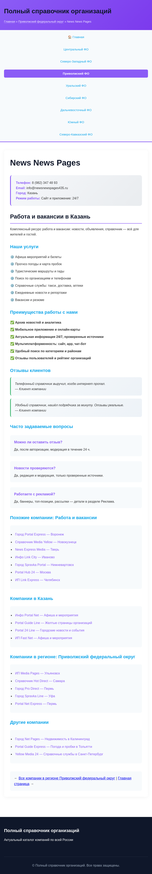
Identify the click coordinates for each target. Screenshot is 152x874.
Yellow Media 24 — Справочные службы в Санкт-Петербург (59, 754)
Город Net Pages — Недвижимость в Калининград (52, 739)
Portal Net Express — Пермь (36, 703)
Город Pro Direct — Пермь (34, 688)
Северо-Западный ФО (76, 61)
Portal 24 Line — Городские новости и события (49, 630)
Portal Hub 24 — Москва (33, 572)
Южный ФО (76, 122)
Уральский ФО (76, 85)
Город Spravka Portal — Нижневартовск (44, 565)
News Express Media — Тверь (37, 549)
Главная (9, 21)
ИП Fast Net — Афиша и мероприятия (43, 638)
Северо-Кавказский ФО (76, 134)
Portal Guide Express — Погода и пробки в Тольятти (53, 746)
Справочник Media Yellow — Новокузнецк (46, 542)
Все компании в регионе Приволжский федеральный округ (67, 778)
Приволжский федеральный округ (41, 21)
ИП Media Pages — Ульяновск (37, 673)
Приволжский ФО (76, 73)
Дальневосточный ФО (75, 110)
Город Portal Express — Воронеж (39, 534)
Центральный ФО (75, 49)
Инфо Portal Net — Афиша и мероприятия (46, 615)
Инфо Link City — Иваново (35, 557)
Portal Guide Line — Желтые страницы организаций (53, 623)
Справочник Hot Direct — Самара (40, 681)
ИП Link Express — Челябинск (37, 580)
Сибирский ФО (76, 98)
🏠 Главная (76, 37)
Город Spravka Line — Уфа (35, 696)
